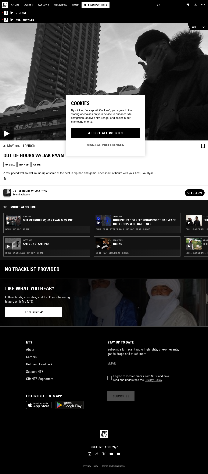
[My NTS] (195, 5)
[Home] (5, 5)
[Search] (158, 4)
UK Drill (10, 164)
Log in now (34, 312)
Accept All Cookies (105, 133)
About (30, 349)
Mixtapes (60, 5)
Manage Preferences (105, 145)
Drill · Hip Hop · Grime (17, 229)
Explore (43, 5)
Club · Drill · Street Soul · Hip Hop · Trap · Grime (123, 229)
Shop (75, 5)
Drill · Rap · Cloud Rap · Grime (112, 252)
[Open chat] (187, 4)
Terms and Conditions (113, 466)
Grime (36, 164)
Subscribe (121, 396)
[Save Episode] (203, 145)
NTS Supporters (95, 5)
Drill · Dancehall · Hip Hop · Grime (24, 252)
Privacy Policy (153, 379)
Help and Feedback (39, 364)
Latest (28, 5)
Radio (15, 5)
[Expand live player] (203, 26)
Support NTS (34, 371)
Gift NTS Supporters (39, 379)
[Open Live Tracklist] (193, 26)
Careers (31, 357)
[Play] (104, 81)
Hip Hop (24, 164)
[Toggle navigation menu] (203, 5)
